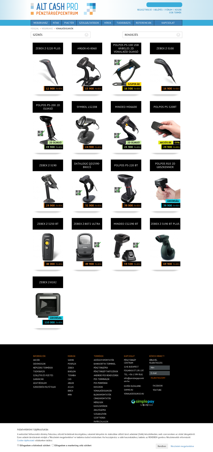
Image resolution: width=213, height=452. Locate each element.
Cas (69, 379)
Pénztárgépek (101, 367)
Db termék (175, 12)
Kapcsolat (168, 22)
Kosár (178, 9)
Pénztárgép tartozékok (106, 371)
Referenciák (143, 22)
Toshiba (72, 375)
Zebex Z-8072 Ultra (87, 224)
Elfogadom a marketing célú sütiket (72, 445)
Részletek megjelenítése (182, 446)
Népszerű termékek (43, 367)
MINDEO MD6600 (126, 107)
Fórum (168, 9)
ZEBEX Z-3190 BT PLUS (165, 224)
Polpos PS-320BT (165, 107)
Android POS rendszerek (106, 375)
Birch (70, 390)
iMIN (70, 394)
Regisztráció (144, 9)
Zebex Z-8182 (48, 282)
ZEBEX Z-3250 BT (48, 224)
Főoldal (35, 28)
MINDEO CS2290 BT (126, 224)
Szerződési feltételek (44, 387)
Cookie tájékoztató (26, 440)
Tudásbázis (123, 22)
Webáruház (40, 22)
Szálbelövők (100, 414)
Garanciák (38, 379)
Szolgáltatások (89, 22)
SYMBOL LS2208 (87, 107)
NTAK (56, 22)
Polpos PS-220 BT (126, 165)
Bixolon (72, 371)
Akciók (36, 360)
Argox (71, 383)
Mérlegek (98, 402)
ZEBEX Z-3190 (48, 165)
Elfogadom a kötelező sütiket (33, 445)
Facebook (158, 385)
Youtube (157, 390)
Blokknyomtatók (102, 394)
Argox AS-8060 (87, 48)
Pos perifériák (101, 383)
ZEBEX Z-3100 (165, 48)
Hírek (107, 22)
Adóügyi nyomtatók (104, 360)
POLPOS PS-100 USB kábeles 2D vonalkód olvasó (126, 48)
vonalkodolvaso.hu (134, 393)
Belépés (158, 9)
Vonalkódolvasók (103, 390)
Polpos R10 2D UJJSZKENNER (165, 165)
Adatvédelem (40, 383)
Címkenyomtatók (102, 398)
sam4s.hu (128, 390)
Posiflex (72, 364)
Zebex (71, 367)
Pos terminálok (102, 379)
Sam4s (71, 360)
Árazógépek (100, 410)
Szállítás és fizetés (43, 375)
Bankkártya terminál (105, 364)
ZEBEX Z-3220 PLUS (48, 48)
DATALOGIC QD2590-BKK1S (87, 165)
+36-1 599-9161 (136, 374)
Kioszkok (98, 387)
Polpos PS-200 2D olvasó (48, 106)
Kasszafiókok (101, 406)
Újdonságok (39, 364)
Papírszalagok (101, 421)
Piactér (69, 22)
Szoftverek (99, 417)
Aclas (71, 387)
